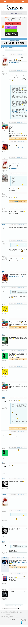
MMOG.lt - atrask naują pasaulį (16, 147)
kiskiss (15, 327)
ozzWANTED (4, 559)
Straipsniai (12, 623)
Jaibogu (3, 350)
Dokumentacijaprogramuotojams (11, 34)
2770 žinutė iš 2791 (20, 240)
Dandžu (3, 480)
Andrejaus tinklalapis (14, 62)
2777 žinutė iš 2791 (20, 350)
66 (15, 49)
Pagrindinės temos (14, 625)
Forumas (2, 47)
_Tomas (3, 397)
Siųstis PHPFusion (11, 27)
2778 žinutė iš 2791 (20, 366)
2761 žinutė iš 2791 (20, 54)
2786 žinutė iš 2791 (20, 512)
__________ (4, 433)
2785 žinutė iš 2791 (20, 496)
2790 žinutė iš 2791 (20, 575)
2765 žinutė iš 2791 (20, 157)
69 (20, 49)
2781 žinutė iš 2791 (20, 433)
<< (11, 49)
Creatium (3, 590)
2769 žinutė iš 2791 (20, 224)
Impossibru (4, 54)
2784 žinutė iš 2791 (20, 480)
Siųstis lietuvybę (11, 30)
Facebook (24, 622)
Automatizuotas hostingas (14, 40)
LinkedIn (24, 625)
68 (18, 49)
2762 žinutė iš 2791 (20, 70)
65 (14, 49)
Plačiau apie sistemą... (10, 20)
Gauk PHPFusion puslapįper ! (13, 24)
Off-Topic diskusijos (10, 47)
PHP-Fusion (6, 613)
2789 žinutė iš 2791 (20, 559)
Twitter (24, 623)
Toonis (3, 255)
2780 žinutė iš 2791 (20, 397)
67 (17, 49)
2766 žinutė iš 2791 (20, 173)
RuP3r (3, 334)
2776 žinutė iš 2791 (20, 334)
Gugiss (3, 141)
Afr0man (3, 192)
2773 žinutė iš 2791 (20, 287)
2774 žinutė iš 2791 (20, 303)
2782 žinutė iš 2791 (20, 449)
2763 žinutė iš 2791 (20, 122)
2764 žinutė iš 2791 (20, 141)
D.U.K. (11, 622)
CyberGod (16, 138)
